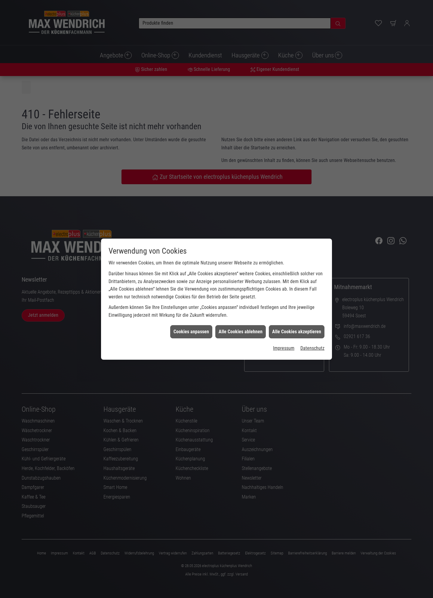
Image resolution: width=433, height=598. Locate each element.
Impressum (283, 334)
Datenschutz (312, 334)
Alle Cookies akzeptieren (296, 317)
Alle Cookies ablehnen (241, 317)
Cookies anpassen (191, 317)
